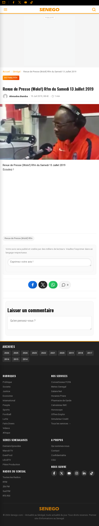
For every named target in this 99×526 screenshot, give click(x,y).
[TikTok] (92, 473)
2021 (52, 353)
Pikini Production (11, 464)
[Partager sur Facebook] (32, 285)
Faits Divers (8, 423)
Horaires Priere (58, 396)
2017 (89, 353)
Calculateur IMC (59, 405)
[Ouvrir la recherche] (94, 9)
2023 (34, 353)
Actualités (11, 78)
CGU (53, 460)
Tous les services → (61, 423)
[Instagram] (77, 473)
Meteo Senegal (58, 386)
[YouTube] (25, 2)
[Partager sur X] (42, 285)
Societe (6, 386)
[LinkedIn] (84, 473)
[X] (62, 473)
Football (7, 414)
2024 (25, 353)
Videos (6, 428)
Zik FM (6, 486)
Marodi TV (8, 450)
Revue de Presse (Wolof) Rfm (18, 238)
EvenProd (7, 455)
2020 (62, 353)
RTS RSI (6, 495)
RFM (5, 482)
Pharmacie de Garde (61, 400)
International (9, 400)
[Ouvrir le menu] (5, 9)
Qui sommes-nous (60, 446)
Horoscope (56, 409)
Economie (8, 396)
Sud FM (6, 491)
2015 (15, 359)
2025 (15, 353)
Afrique (6, 432)
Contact (55, 450)
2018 (80, 353)
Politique (7, 382)
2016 (6, 359)
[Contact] (3, 2)
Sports (6, 409)
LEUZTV (7, 460)
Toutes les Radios (11, 477)
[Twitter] (19, 2)
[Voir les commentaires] (65, 285)
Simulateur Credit (59, 419)
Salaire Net (56, 391)
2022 (43, 353)
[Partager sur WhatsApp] (53, 285)
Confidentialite (58, 455)
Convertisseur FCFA (61, 382)
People (6, 405)
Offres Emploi (58, 414)
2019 (71, 353)
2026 (6, 353)
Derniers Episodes (12, 446)
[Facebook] (13, 2)
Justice (6, 391)
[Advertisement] (49, 41)
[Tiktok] (31, 2)
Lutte (5, 419)
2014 (25, 359)
